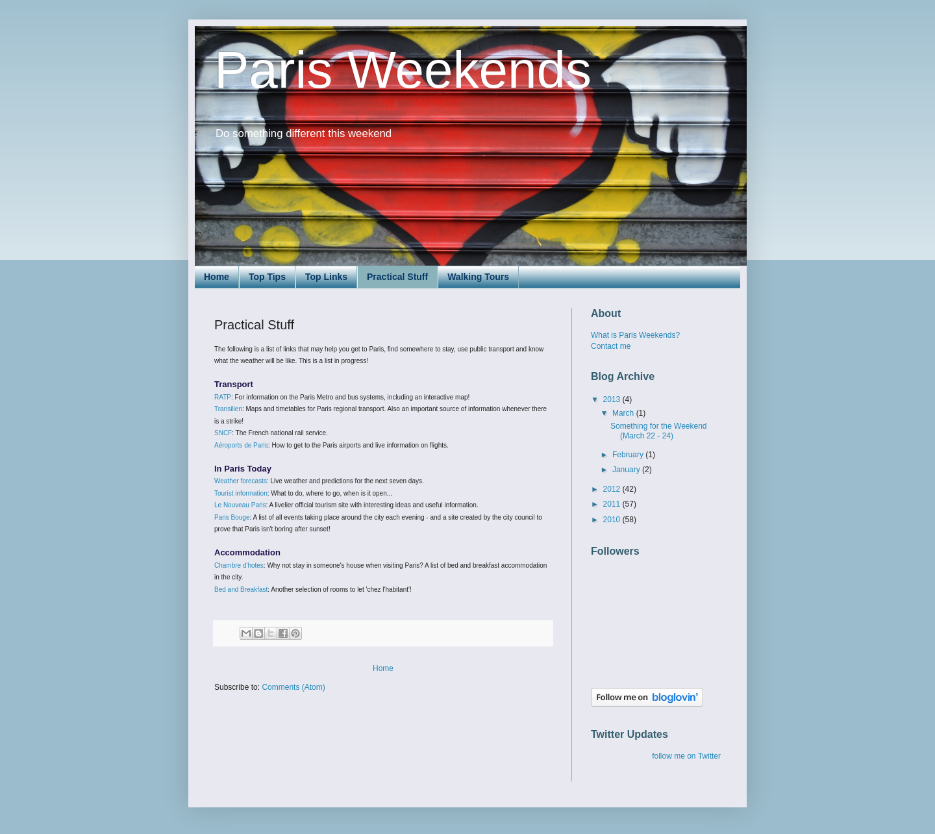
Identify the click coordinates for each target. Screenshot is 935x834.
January (627, 469)
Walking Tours (478, 277)
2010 (613, 519)
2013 (613, 399)
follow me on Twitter (686, 756)
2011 (613, 504)
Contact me (610, 346)
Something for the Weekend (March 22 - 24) (658, 431)
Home (216, 277)
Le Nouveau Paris (240, 505)
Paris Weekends (403, 70)
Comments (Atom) (293, 687)
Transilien (228, 408)
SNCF (223, 432)
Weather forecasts (240, 481)
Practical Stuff (397, 277)
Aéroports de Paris (241, 445)
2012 (613, 489)
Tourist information (241, 493)
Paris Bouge (231, 517)
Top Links (326, 277)
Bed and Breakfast (241, 589)
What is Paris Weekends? (635, 335)
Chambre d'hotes (239, 565)
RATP (222, 397)
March (624, 413)
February (628, 454)
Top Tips (267, 277)
